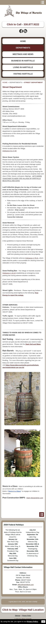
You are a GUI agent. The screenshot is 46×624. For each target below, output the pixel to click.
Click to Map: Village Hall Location (23, 609)
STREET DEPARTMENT (33, 82)
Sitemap (17, 615)
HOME (23, 41)
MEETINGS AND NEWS (23, 54)
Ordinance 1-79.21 (31, 258)
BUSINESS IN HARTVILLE (23, 61)
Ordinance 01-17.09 (10, 151)
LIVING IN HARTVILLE (23, 67)
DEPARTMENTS (23, 48)
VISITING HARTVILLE (23, 74)
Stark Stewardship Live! (34, 498)
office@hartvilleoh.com (26, 585)
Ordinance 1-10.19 (9, 273)
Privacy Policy (26, 615)
